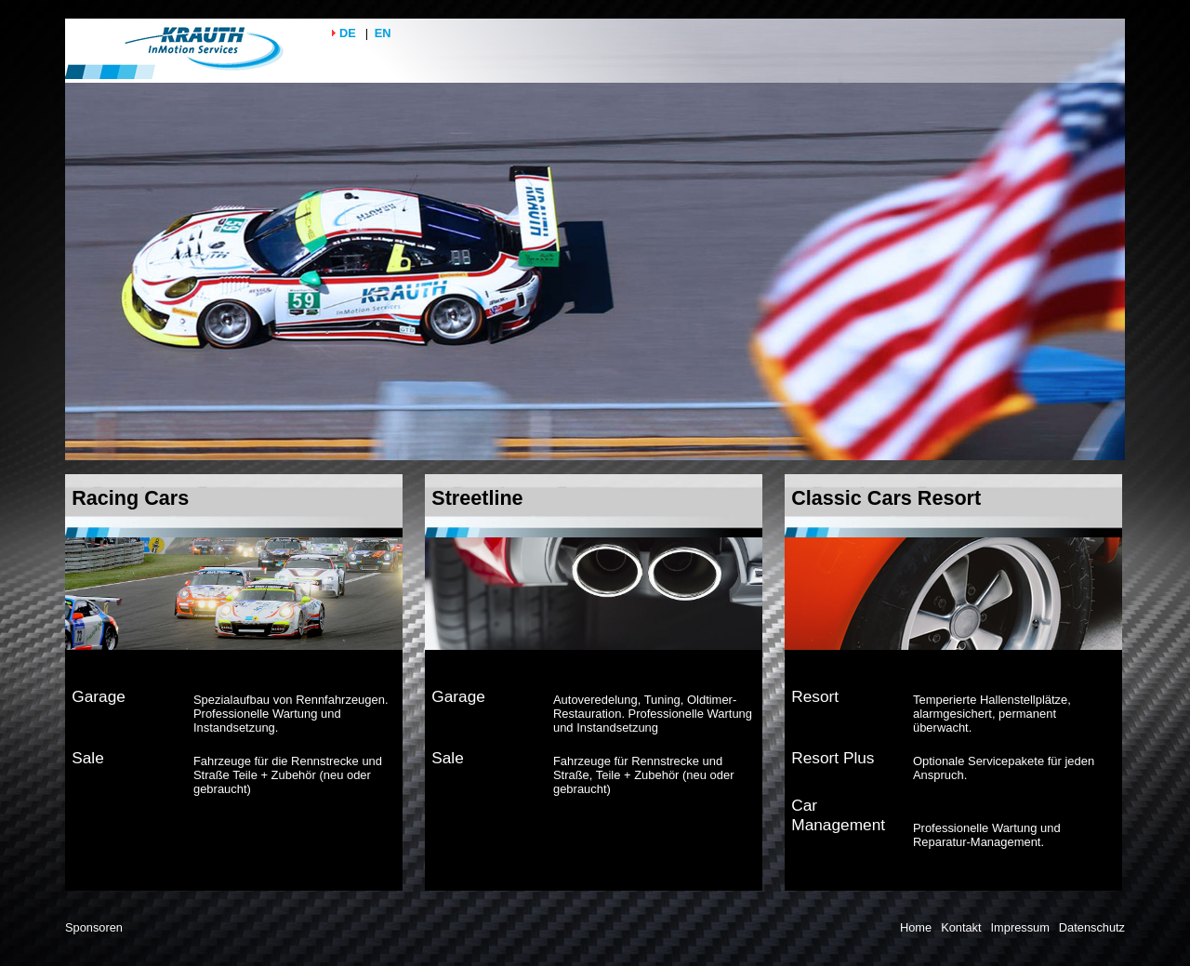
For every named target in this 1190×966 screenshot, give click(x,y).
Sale (88, 757)
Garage (99, 696)
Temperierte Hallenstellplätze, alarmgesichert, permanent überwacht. (992, 713)
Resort (815, 696)
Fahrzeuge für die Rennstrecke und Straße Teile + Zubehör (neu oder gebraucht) (287, 775)
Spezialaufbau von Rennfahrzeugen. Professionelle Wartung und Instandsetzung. (291, 713)
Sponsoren (94, 927)
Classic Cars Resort (886, 497)
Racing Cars (130, 497)
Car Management (838, 815)
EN (383, 33)
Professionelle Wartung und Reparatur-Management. (987, 835)
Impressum (1020, 927)
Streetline (476, 497)
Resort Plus (832, 757)
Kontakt (961, 927)
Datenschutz (1092, 927)
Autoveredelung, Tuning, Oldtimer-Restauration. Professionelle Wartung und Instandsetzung (652, 713)
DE (347, 33)
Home (916, 927)
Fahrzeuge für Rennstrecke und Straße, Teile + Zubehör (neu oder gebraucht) (643, 775)
